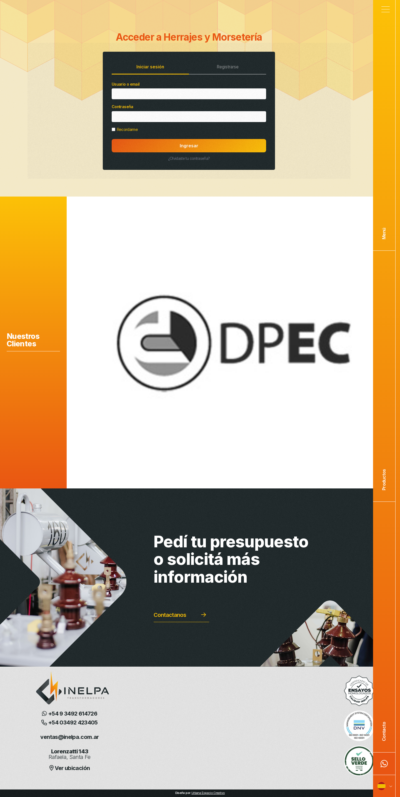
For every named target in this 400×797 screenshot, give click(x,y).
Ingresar (189, 145)
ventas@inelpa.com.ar (69, 737)
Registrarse (228, 66)
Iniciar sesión (150, 66)
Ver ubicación (69, 768)
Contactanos (170, 615)
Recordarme (125, 129)
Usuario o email (189, 91)
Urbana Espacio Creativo (208, 793)
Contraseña (189, 113)
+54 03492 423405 (69, 722)
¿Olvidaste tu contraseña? (189, 158)
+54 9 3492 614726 (69, 713)
